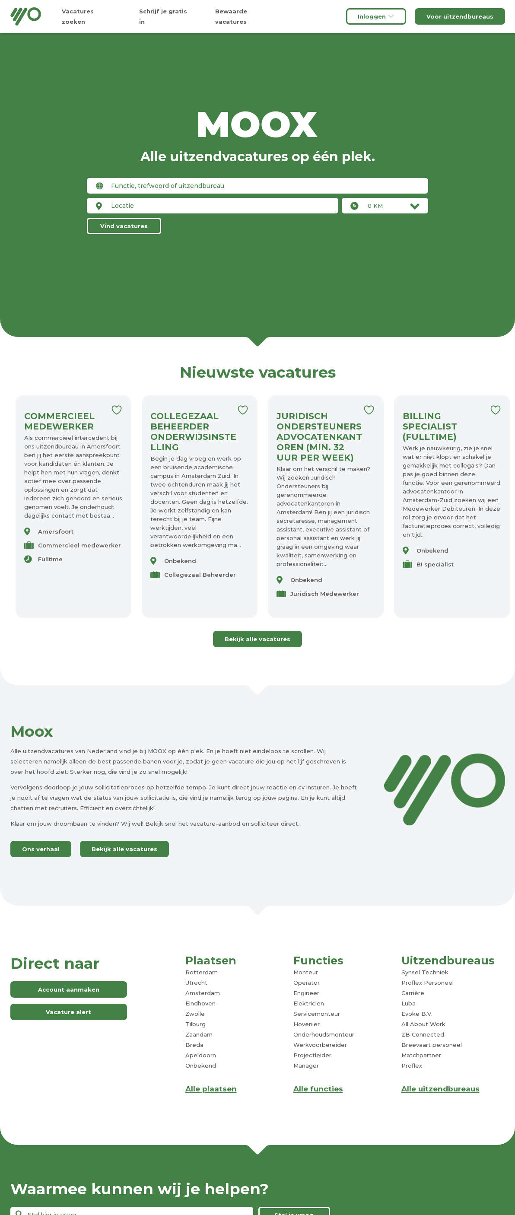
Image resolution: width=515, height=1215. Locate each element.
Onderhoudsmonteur (323, 1034)
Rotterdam (201, 972)
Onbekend (200, 1065)
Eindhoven (200, 1003)
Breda (194, 1044)
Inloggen (376, 16)
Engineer (306, 992)
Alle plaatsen (211, 1089)
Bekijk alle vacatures (257, 639)
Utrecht (196, 982)
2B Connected (422, 1034)
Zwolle (195, 1013)
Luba (408, 1003)
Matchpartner (421, 1055)
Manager (306, 1065)
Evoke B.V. (416, 1013)
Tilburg (195, 1024)
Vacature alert (68, 1011)
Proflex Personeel (427, 982)
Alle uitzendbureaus (440, 1089)
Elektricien (308, 1003)
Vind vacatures (124, 226)
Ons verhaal (41, 849)
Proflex (411, 1065)
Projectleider (312, 1055)
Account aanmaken (68, 989)
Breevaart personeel (431, 1044)
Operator (306, 982)
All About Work (423, 1024)
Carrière (412, 992)
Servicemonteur (316, 1013)
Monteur (305, 972)
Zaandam (199, 1034)
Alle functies (318, 1089)
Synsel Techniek (424, 972)
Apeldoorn (200, 1055)
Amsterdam (202, 992)
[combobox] (257, 185)
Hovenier (306, 1024)
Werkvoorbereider (320, 1044)
